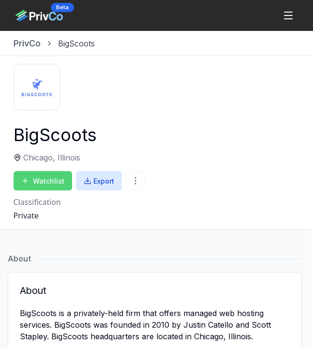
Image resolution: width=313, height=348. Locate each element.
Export (99, 181)
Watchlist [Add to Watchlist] (42, 181)
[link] (76, 43)
